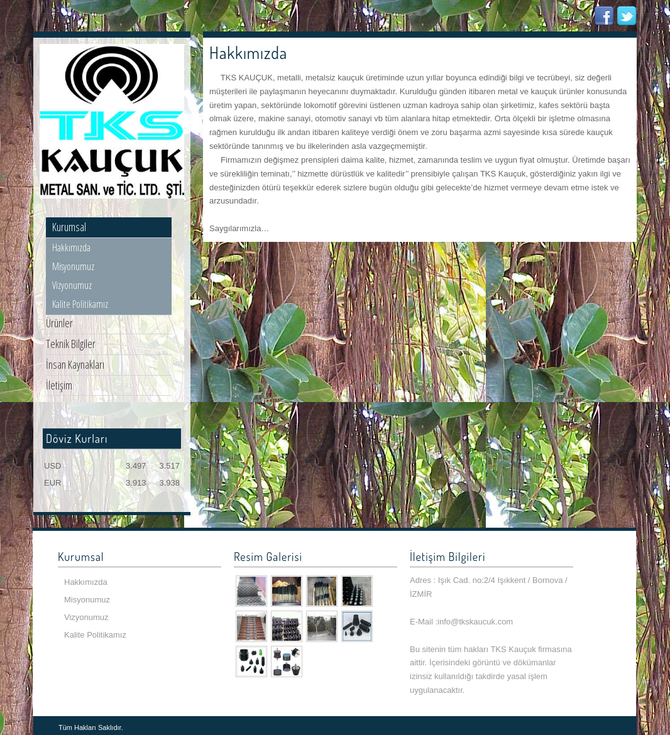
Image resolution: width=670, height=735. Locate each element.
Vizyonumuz (72, 285)
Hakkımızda (71, 247)
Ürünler (59, 322)
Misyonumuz (73, 266)
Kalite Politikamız (80, 304)
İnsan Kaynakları (75, 364)
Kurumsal (69, 226)
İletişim (59, 385)
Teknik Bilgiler (71, 343)
